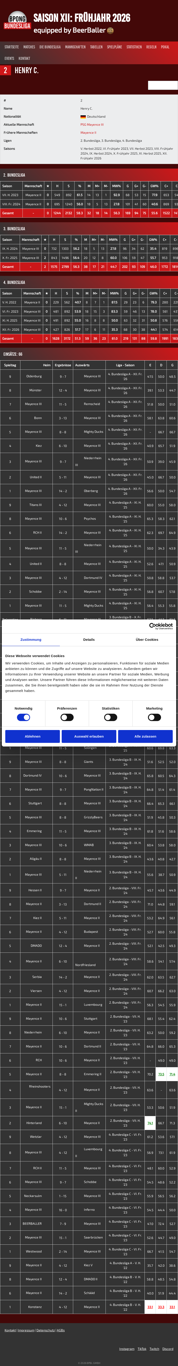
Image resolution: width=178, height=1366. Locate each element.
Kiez (42, 445)
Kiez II (41, 918)
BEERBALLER (36, 1223)
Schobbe (39, 591)
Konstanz (38, 1307)
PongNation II (89, 789)
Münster (39, 390)
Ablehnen (32, 736)
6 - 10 (63, 446)
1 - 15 (63, 1196)
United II (39, 477)
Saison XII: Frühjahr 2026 (81, 18)
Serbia (40, 977)
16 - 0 (63, 1210)
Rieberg (39, 619)
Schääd (85, 1293)
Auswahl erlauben (89, 736)
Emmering (38, 831)
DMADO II (86, 1279)
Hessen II (38, 890)
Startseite (12, 47)
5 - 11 (63, 477)
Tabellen (96, 47)
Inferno (85, 1209)
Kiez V (84, 1265)
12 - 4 (63, 390)
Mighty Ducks (89, 431)
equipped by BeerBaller (73, 30)
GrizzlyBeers (89, 817)
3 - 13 (63, 418)
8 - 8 (62, 432)
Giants (84, 762)
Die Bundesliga (50, 47)
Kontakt (24, 58)
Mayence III (30, 248)
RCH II (41, 532)
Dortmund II (88, 904)
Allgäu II (39, 859)
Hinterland (37, 1123)
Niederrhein (36, 1032)
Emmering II (88, 1074)
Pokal (165, 47)
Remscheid (87, 404)
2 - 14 (63, 592)
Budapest (86, 931)
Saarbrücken (89, 1237)
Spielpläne (114, 47)
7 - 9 (63, 1224)
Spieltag (10, 365)
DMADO (40, 945)
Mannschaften (75, 47)
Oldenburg (37, 376)
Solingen (86, 748)
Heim (46, 365)
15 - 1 (63, 1005)
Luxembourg (88, 1004)
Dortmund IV (88, 578)
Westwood (37, 1251)
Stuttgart (38, 803)
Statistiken (134, 47)
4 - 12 (63, 505)
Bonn (41, 418)
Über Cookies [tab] (147, 639)
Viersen (40, 991)
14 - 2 (63, 491)
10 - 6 (63, 519)
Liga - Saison (125, 365)
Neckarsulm (36, 1196)
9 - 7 (63, 376)
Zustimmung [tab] (30, 639)
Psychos (85, 518)
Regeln (151, 47)
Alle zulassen (145, 736)
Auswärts (82, 365)
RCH (42, 1060)
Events (9, 58)
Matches (29, 47)
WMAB (84, 845)
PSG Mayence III (92, 124)
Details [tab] (89, 639)
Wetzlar (39, 1136)
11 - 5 (63, 404)
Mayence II (88, 132)
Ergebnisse (63, 365)
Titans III (39, 505)
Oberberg (86, 491)
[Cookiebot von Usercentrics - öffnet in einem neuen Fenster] (153, 626)
